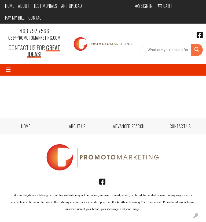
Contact (36, 17)
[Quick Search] (166, 50)
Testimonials (45, 6)
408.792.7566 (34, 31)
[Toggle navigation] (8, 69)
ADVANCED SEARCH (129, 126)
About (24, 6)
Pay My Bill (15, 17)
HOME (25, 126)
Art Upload (71, 6)
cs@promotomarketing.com (34, 38)
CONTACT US (180, 126)
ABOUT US (77, 126)
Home (9, 6)
